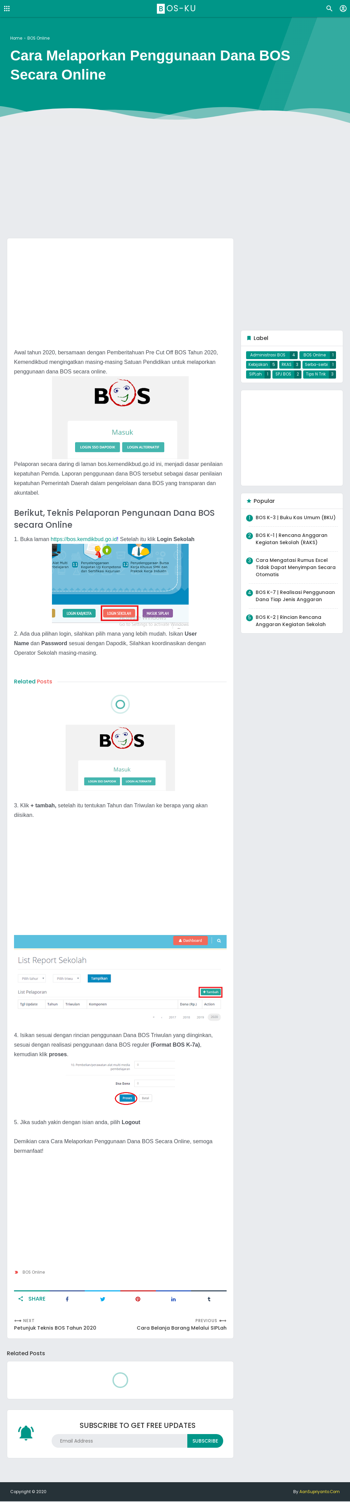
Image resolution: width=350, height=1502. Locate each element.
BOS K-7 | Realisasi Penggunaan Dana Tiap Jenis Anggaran (295, 599)
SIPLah (255, 377)
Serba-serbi (316, 366)
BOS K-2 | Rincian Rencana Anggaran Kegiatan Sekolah (291, 624)
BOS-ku (178, 8)
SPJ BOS (283, 377)
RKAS (286, 366)
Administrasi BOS (268, 355)
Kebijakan (258, 366)
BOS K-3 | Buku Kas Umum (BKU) (296, 520)
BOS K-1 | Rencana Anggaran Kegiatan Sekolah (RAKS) (291, 542)
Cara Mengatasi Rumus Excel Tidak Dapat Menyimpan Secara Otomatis (296, 570)
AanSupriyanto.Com (319, 1492)
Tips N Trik (316, 377)
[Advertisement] (175, 180)
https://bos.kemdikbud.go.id (84, 539)
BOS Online (34, 1272)
